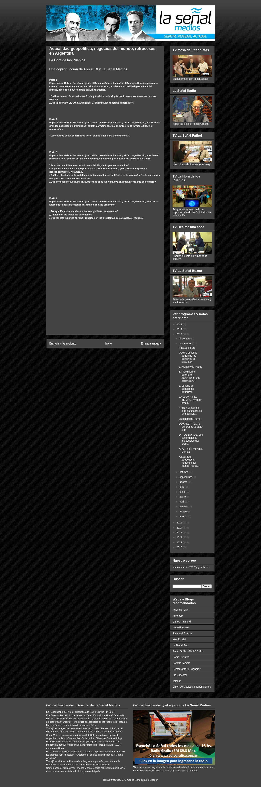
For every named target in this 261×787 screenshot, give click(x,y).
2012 (180, 537)
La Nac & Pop (180, 645)
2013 (180, 532)
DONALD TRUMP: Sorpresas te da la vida (190, 426)
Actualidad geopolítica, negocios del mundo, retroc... (189, 461)
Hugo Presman (181, 627)
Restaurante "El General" (187, 669)
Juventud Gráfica (182, 633)
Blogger (154, 780)
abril (182, 501)
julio (182, 486)
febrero (183, 511)
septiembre (186, 477)
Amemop (178, 615)
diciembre (185, 338)
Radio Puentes (181, 657)
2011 (180, 542)
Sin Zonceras (180, 674)
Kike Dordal (179, 639)
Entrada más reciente (62, 343)
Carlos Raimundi (182, 621)
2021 (180, 324)
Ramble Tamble (181, 663)
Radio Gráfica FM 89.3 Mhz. (188, 651)
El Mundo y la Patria (190, 366)
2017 (180, 329)
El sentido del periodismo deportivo (186, 388)
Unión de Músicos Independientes (192, 686)
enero (183, 516)
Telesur (177, 680)
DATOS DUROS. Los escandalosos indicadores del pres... (191, 439)
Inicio (108, 343)
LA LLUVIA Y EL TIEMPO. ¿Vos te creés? (190, 399)
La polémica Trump (189, 418)
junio (182, 491)
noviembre (185, 343)
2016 (180, 334)
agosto (183, 481)
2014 (180, 527)
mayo (182, 496)
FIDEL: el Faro (187, 347)
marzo (183, 506)
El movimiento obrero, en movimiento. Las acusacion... (189, 376)
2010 (180, 547)
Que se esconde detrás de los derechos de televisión (188, 357)
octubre (184, 472)
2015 (180, 522)
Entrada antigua (151, 343)
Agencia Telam (181, 609)
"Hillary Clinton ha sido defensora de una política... (190, 410)
